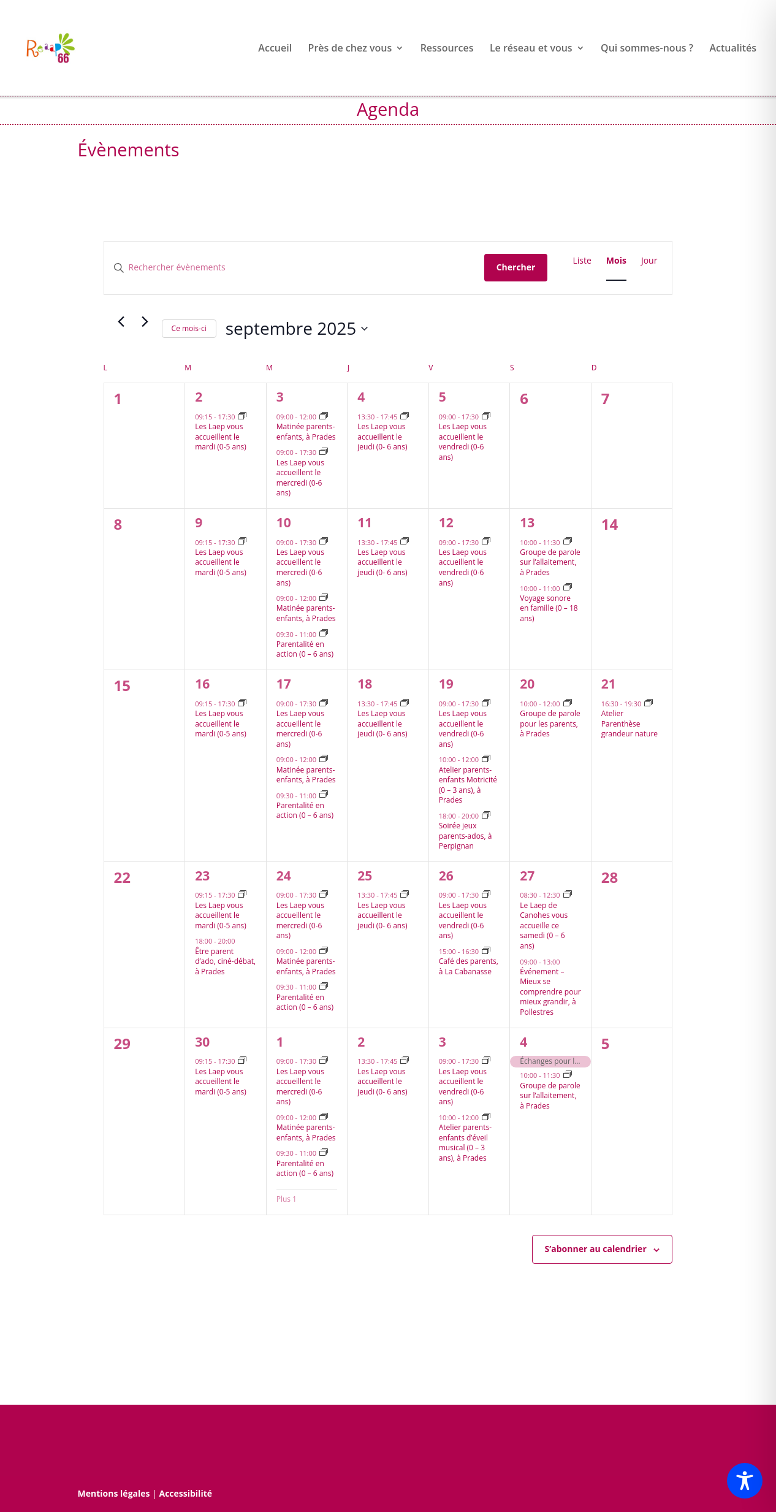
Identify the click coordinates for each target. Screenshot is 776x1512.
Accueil (275, 49)
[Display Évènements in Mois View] (616, 261)
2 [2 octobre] (361, 1041)
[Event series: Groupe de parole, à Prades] (567, 703)
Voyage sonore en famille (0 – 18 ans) (548, 608)
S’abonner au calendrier (596, 1248)
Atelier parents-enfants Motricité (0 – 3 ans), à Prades (468, 785)
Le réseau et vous (531, 49)
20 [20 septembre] (527, 683)
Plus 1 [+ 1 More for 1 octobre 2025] (286, 1199)
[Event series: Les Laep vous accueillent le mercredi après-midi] (323, 452)
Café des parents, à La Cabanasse (468, 966)
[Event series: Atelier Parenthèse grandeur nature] (648, 703)
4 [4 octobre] (523, 1041)
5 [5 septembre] (442, 396)
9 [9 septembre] (198, 522)
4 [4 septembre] (361, 396)
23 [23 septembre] (202, 875)
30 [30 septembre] (202, 1041)
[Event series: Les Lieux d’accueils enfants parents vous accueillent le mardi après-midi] (242, 416)
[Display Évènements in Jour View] (649, 261)
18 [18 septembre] (364, 683)
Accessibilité (185, 1493)
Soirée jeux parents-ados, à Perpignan (465, 835)
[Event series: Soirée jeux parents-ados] (486, 815)
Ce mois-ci (189, 328)
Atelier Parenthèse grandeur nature (629, 723)
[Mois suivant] (145, 322)
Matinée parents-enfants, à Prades (306, 431)
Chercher (516, 267)
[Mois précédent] (121, 322)
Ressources (447, 49)
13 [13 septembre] (527, 522)
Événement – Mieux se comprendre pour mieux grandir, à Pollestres (550, 991)
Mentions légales (114, 1493)
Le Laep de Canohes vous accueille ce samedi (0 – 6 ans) (544, 925)
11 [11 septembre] (364, 522)
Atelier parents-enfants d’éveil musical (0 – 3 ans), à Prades (465, 1142)
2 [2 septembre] (198, 396)
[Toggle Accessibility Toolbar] (745, 1481)
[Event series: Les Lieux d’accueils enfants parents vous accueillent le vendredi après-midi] (486, 416)
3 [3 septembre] (280, 396)
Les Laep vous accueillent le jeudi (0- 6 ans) (382, 436)
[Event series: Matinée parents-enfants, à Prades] (323, 416)
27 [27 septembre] (527, 875)
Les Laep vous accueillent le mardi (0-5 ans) (220, 436)
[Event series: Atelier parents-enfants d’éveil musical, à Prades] (486, 1117)
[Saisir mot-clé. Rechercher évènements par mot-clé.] (294, 267)
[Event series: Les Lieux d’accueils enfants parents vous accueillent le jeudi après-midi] (404, 416)
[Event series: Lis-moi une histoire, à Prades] (567, 541)
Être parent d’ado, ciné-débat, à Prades (225, 961)
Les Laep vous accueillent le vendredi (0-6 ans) (463, 441)
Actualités (732, 49)
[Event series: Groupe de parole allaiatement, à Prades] (567, 1075)
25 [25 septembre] (364, 875)
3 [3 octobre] (442, 1041)
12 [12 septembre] (446, 522)
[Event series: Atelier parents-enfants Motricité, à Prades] (486, 759)
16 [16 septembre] (202, 683)
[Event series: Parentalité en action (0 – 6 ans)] (323, 633)
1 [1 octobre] (280, 1041)
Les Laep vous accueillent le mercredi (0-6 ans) (300, 477)
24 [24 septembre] (283, 875)
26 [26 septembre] (446, 875)
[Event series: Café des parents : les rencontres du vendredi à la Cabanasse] (486, 951)
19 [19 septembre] (446, 683)
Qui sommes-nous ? (647, 49)
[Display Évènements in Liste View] (581, 261)
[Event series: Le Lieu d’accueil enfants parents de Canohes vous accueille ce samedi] (567, 894)
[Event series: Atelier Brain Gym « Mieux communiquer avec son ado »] (567, 587)
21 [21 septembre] (608, 683)
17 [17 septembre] (283, 683)
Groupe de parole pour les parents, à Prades (550, 723)
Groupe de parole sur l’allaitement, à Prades (550, 562)
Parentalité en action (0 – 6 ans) (304, 649)
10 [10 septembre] (283, 522)
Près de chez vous (350, 49)
